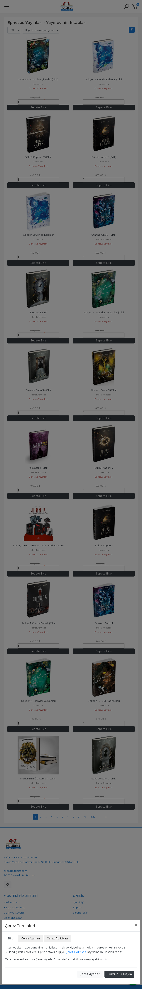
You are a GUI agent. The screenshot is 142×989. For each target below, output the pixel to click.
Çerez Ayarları (90, 974)
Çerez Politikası (76, 952)
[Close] (136, 925)
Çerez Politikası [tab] (57, 938)
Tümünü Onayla (119, 974)
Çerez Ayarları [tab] (30, 938)
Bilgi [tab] (11, 938)
